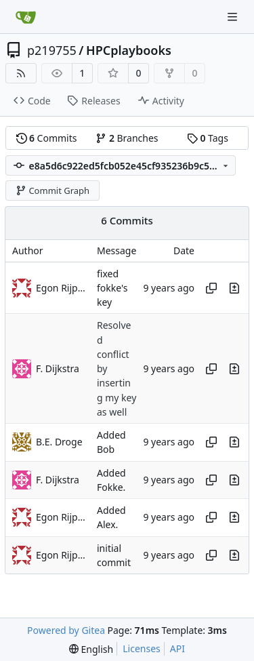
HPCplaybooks (128, 50)
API (177, 648)
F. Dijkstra (57, 368)
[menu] (91, 649)
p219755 (52, 50)
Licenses (142, 648)
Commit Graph (52, 190)
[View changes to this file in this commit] (234, 288)
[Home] (26, 17)
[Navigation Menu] (233, 16)
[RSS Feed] (21, 73)
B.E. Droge (59, 441)
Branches (127, 138)
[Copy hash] (211, 288)
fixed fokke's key (112, 288)
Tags (207, 138)
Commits (46, 138)
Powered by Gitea (66, 630)
